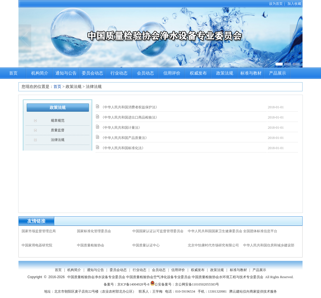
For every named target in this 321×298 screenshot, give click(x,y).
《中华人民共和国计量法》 (121, 128)
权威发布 (198, 73)
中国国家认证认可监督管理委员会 (158, 231)
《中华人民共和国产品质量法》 (125, 138)
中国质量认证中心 (146, 245)
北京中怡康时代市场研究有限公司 (213, 245)
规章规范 (57, 120)
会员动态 (145, 73)
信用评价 (171, 73)
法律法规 (57, 140)
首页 (13, 73)
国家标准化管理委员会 (94, 231)
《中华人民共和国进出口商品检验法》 (130, 117)
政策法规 (224, 73)
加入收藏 (294, 4)
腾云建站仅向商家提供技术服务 (253, 291)
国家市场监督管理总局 (39, 231)
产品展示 (277, 73)
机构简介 (39, 73)
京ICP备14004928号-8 (133, 284)
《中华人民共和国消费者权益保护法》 (130, 107)
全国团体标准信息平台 (260, 231)
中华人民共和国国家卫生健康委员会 (215, 231)
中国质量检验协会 (90, 245)
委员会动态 (92, 73)
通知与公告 (66, 73)
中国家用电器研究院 (37, 245)
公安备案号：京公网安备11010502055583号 (184, 284)
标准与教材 (251, 73)
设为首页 (276, 4)
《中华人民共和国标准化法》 (123, 148)
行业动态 (119, 73)
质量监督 (57, 130)
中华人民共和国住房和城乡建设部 (268, 245)
